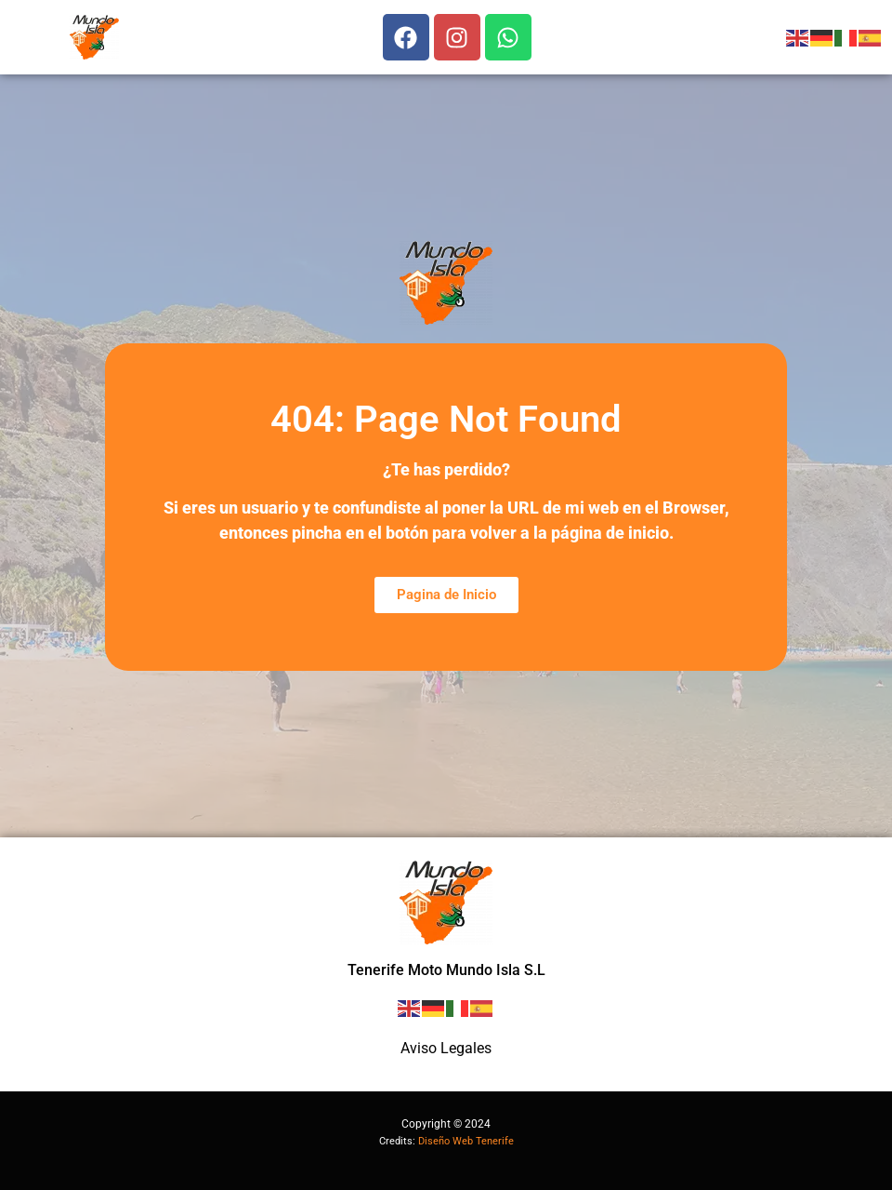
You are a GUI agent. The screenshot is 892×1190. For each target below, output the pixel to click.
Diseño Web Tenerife (466, 1141)
